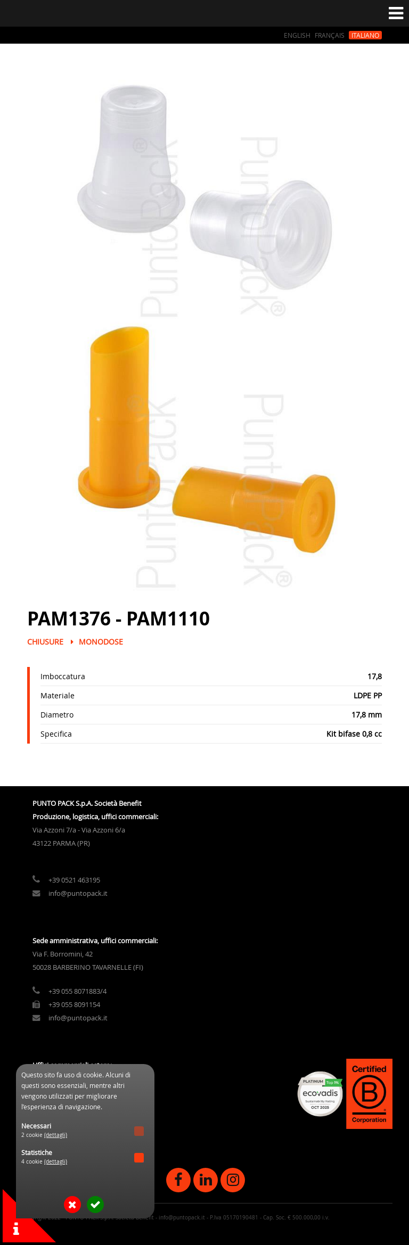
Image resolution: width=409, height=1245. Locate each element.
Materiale (57, 695)
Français (330, 35)
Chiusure (45, 642)
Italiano (365, 35)
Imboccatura (62, 676)
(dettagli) (55, 1135)
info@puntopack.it (78, 893)
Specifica (56, 734)
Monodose (101, 642)
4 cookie (44, 1161)
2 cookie (44, 1135)
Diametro (56, 715)
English (297, 35)
